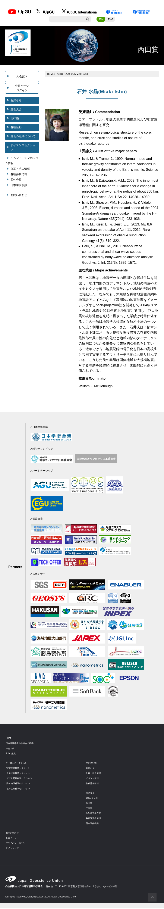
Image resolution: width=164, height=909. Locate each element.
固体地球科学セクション (19, 784)
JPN (101, 20)
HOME (51, 74)
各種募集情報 (18, 175)
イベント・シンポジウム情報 (21, 161)
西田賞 (60, 74)
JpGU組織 (11, 754)
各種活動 (16, 128)
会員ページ (12, 838)
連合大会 (16, 110)
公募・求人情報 (20, 169)
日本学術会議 (18, 185)
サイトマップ (13, 848)
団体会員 (16, 180)
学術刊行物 (92, 763)
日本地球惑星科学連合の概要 (21, 744)
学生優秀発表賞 (94, 814)
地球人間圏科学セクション (20, 779)
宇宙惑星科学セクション (19, 768)
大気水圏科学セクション (19, 773)
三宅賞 (89, 808)
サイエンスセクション (22, 148)
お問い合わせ (18, 195)
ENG (110, 20)
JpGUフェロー (93, 798)
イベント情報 (93, 779)
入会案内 (22, 77)
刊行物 (14, 119)
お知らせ (16, 101)
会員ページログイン (22, 89)
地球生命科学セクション (19, 789)
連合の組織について (22, 136)
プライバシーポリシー (17, 843)
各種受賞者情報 (94, 819)
